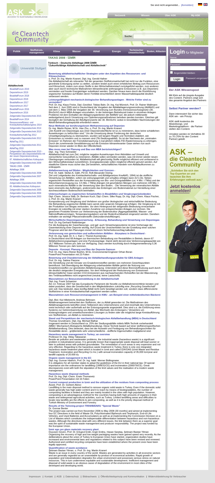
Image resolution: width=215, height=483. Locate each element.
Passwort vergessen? (197, 78)
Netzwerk (120, 15)
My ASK (195, 15)
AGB (59, 476)
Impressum (35, 476)
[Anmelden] (187, 5)
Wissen (145, 15)
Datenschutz (72, 476)
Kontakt (49, 476)
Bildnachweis (90, 476)
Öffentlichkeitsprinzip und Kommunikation (122, 476)
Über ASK (170, 15)
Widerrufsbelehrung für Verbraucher (167, 476)
